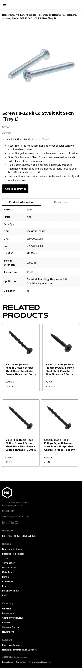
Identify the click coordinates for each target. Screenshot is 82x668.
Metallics (7, 572)
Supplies (31, 14)
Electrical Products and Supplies (19, 535)
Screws (6, 18)
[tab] (21, 202)
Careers (6, 622)
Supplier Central (10, 626)
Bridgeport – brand (12, 548)
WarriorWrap (9, 567)
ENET (5, 595)
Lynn (4, 585)
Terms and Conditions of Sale (40, 662)
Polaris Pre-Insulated (13, 553)
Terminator (8, 562)
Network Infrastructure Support (19, 649)
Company (8, 603)
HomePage (8, 14)
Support (7, 640)
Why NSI (6, 608)
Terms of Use (21, 662)
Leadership (8, 613)
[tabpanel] (41, 252)
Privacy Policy (7, 662)
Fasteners (71, 14)
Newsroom (8, 631)
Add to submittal (15, 188)
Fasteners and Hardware (51, 14)
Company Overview (12, 617)
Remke (5, 576)
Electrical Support (12, 644)
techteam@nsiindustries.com (15, 516)
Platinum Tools (10, 590)
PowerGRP (7, 581)
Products (20, 14)
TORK (5, 558)
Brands (6, 544)
